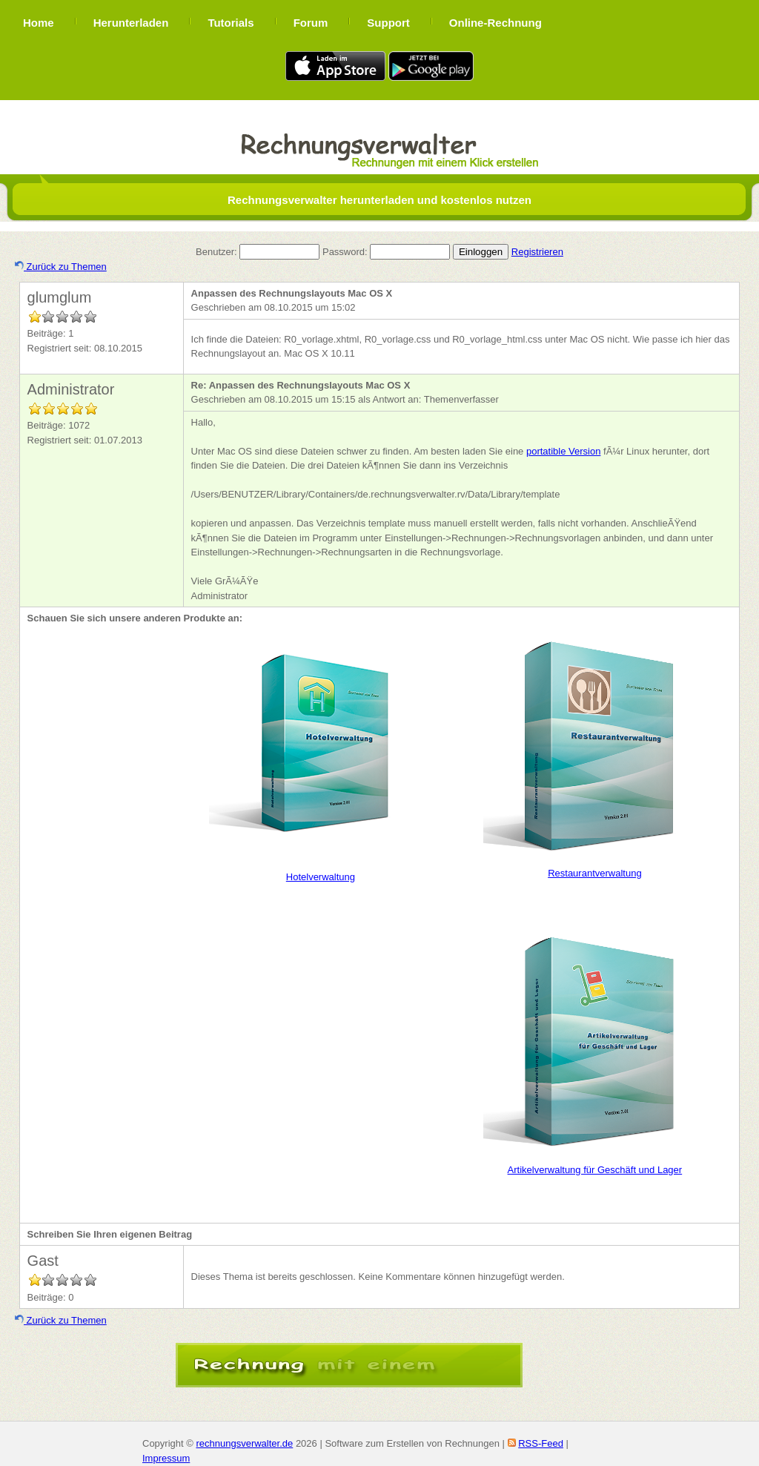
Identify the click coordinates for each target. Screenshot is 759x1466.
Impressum (166, 1458)
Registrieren (537, 251)
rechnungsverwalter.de (244, 1443)
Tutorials (230, 22)
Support (388, 22)
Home (38, 22)
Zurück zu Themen (61, 266)
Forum (311, 22)
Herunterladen (131, 22)
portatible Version (563, 451)
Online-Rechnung (495, 22)
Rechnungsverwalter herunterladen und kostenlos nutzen (379, 200)
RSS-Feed (540, 1443)
